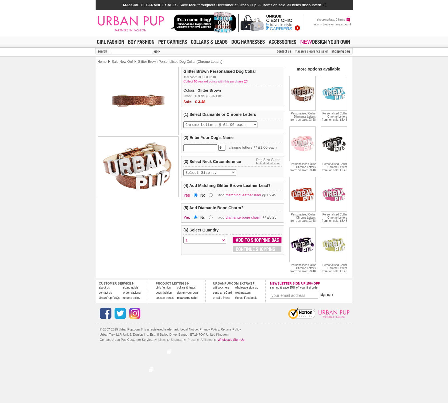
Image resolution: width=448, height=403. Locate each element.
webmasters (243, 292)
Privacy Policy (209, 329)
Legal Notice (189, 329)
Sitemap (176, 339)
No (202, 197)
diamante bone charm (243, 219)
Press (191, 339)
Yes (186, 197)
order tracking (132, 292)
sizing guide (130, 287)
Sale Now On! (122, 62)
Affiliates (206, 339)
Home (102, 62)
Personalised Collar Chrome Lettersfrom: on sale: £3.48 (334, 116)
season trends (165, 297)
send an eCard (222, 292)
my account (343, 24)
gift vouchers (221, 287)
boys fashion (164, 292)
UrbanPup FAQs (109, 297)
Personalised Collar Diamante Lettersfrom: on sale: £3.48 (303, 116)
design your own (187, 292)
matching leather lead (243, 197)
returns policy (131, 297)
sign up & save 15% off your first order (294, 287)
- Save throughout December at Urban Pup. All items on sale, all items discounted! (224, 5)
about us (104, 287)
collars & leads (186, 287)
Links (162, 339)
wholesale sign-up (246, 287)
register (329, 24)
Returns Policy (231, 329)
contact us (105, 292)
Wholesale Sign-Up (231, 339)
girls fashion (163, 287)
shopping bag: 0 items (334, 19)
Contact (105, 339)
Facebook (246, 297)
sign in (318, 24)
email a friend (221, 297)
